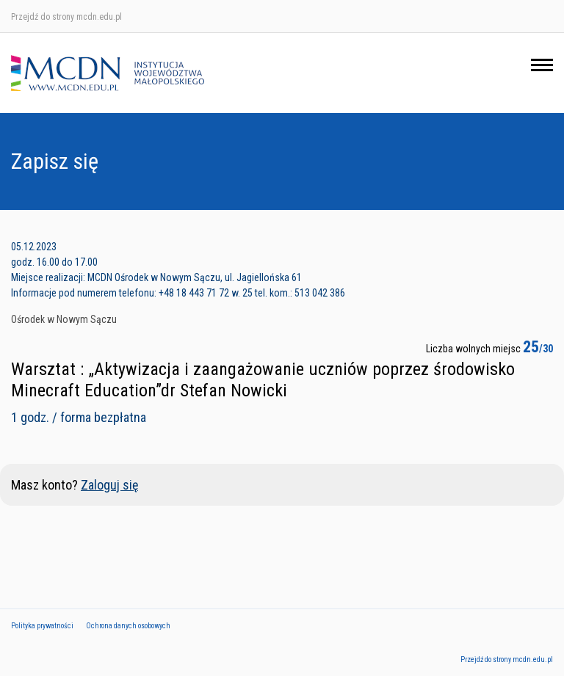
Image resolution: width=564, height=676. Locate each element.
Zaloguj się (109, 485)
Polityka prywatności (42, 626)
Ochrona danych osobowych (128, 626)
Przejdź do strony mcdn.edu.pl (66, 17)
